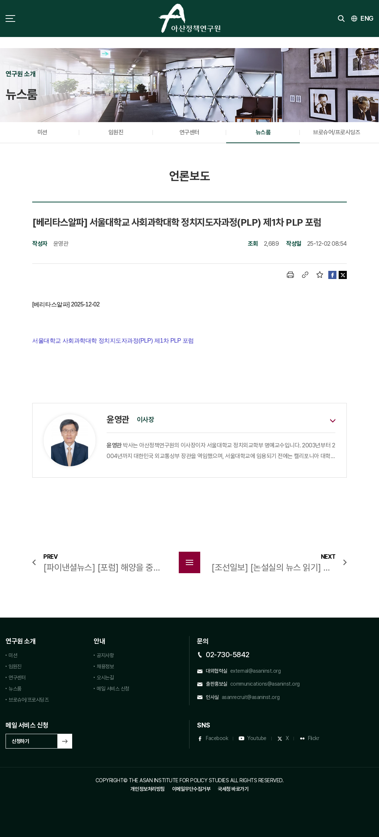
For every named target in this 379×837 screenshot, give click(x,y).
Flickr (313, 738)
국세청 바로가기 (233, 789)
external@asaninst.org (255, 671)
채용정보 (105, 666)
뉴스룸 (263, 132)
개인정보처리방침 (147, 789)
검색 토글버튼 (341, 18)
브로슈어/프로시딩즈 (336, 132)
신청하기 (20, 741)
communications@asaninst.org (265, 684)
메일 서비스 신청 (113, 689)
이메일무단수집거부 (191, 789)
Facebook (217, 738)
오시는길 (105, 677)
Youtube (256, 738)
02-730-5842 (227, 654)
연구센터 (189, 132)
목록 (189, 562)
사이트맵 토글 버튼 (10, 18)
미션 (42, 132)
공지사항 (105, 655)
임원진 (116, 132)
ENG (366, 18)
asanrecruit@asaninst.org (250, 697)
